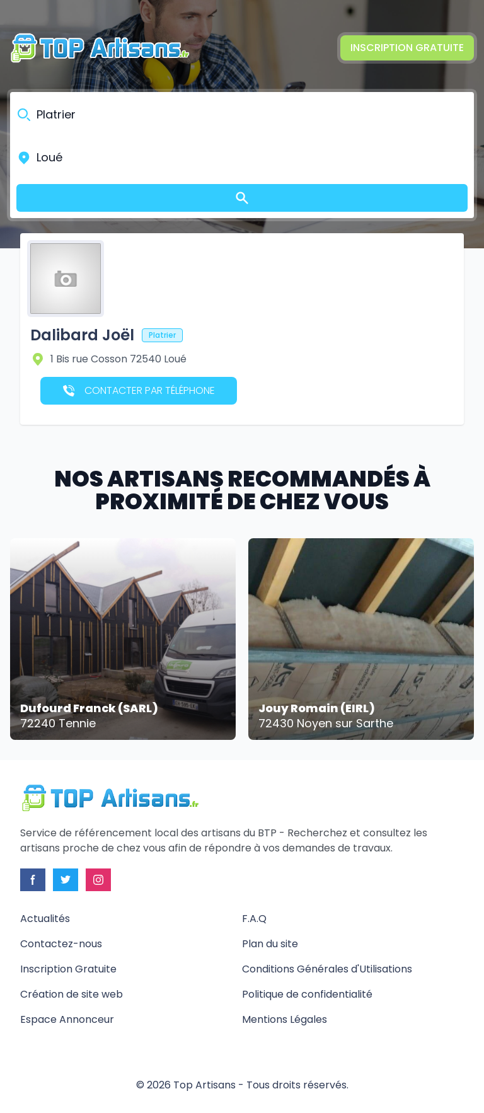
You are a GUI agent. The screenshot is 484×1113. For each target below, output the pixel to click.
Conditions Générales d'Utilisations (327, 969)
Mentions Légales (284, 1019)
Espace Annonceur (67, 1019)
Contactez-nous (61, 944)
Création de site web (71, 994)
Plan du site (270, 944)
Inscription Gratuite (407, 47)
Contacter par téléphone (139, 390)
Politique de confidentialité (307, 994)
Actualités (45, 918)
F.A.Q (254, 918)
